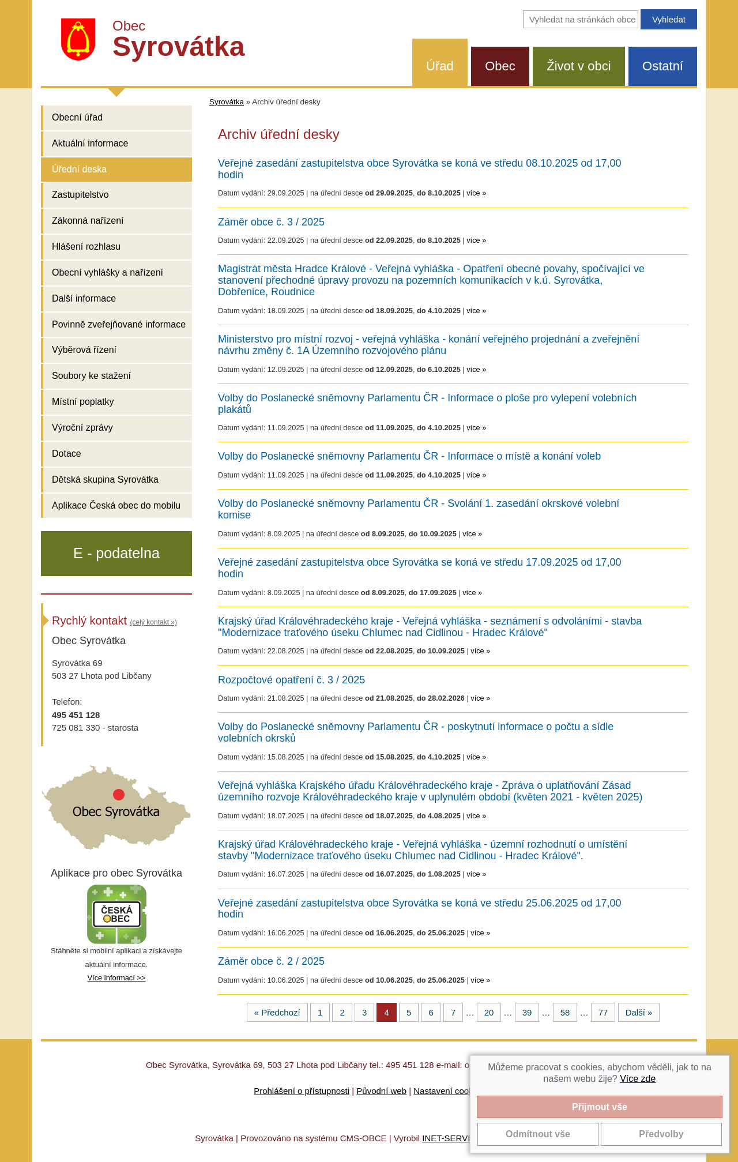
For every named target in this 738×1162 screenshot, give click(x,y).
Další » (639, 1012)
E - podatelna (116, 553)
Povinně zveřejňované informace (119, 324)
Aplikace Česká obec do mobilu (116, 505)
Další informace (84, 298)
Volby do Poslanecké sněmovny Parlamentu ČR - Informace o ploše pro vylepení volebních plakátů (427, 404)
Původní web (381, 1091)
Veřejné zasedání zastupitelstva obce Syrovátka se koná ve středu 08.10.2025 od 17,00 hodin (419, 169)
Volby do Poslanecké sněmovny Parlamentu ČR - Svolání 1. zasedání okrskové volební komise (418, 509)
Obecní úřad (77, 117)
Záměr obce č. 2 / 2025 (271, 961)
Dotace (66, 453)
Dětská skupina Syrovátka (105, 479)
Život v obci (579, 66)
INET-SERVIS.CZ (456, 1138)
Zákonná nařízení (88, 220)
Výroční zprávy (82, 428)
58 (565, 1012)
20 (489, 1012)
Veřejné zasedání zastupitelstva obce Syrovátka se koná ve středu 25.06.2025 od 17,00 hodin (419, 909)
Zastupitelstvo (80, 195)
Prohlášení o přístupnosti (301, 1091)
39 (527, 1012)
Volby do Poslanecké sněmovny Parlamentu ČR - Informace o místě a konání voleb (409, 456)
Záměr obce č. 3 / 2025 (271, 222)
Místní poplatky (83, 402)
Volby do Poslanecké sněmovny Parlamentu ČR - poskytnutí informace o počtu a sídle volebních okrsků (415, 732)
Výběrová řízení (84, 350)
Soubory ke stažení (91, 376)
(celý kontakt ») (153, 622)
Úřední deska (79, 169)
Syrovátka (226, 101)
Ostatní (662, 66)
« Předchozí (277, 1012)
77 (603, 1012)
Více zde (638, 1079)
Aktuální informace (90, 143)
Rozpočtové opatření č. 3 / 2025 (291, 680)
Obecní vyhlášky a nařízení (107, 272)
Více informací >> (116, 977)
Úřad (440, 66)
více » (476, 193)
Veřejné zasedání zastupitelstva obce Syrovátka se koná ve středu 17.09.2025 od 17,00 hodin (419, 568)
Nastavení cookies (448, 1091)
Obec (500, 66)
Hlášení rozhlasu (86, 246)
